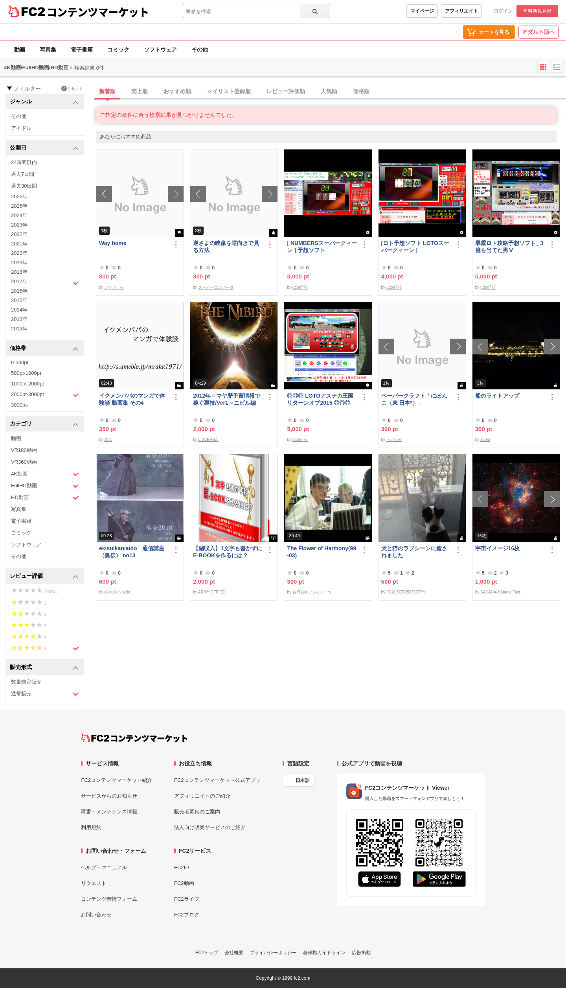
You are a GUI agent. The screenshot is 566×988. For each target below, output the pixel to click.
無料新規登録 (537, 11)
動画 (19, 49)
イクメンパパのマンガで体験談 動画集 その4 (132, 399)
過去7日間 (22, 174)
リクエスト (94, 883)
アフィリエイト (461, 11)
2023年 (19, 225)
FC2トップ (207, 952)
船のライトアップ (497, 396)
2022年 (19, 234)
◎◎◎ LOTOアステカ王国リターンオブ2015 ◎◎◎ (320, 399)
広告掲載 (361, 952)
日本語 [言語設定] (303, 780)
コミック (118, 49)
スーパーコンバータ (216, 287)
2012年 (19, 329)
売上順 (139, 91)
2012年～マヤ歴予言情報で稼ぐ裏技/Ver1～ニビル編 (226, 399)
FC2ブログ (186, 915)
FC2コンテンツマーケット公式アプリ (217, 780)
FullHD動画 (45, 486)
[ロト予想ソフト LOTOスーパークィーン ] (415, 246)
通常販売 (45, 694)
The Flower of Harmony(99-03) (321, 552)
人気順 (329, 91)
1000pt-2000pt (27, 384)
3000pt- (19, 405)
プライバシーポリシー (273, 952)
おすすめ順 (177, 91)
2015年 (19, 300)
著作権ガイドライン (324, 952)
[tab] (331, 92)
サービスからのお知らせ (109, 796)
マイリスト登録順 (229, 91)
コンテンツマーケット (98, 11)
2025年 (19, 206)
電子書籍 (82, 49)
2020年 (19, 253)
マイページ (422, 11)
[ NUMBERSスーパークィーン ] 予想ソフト (322, 246)
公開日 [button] (44, 148)
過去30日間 (24, 186)
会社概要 (233, 952)
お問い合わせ (96, 915)
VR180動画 (24, 450)
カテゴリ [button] (44, 424)
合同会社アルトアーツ (312, 592)
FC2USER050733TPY (406, 592)
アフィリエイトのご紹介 (202, 796)
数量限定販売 (26, 682)
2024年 (19, 215)
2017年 (45, 282)
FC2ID (181, 867)
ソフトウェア (160, 49)
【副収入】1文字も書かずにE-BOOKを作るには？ (227, 552)
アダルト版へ (538, 32)
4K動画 (45, 474)
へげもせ (394, 439)
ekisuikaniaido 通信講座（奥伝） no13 (131, 552)
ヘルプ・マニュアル (104, 867)
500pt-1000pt (26, 373)
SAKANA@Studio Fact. (500, 592)
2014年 (19, 310)
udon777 (300, 287)
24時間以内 (24, 162)
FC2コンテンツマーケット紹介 (116, 780)
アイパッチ (114, 287)
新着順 (107, 91)
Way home (113, 243)
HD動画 (45, 497)
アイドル (21, 128)
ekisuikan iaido (117, 592)
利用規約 (91, 827)
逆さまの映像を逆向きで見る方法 (226, 246)
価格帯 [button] (44, 348)
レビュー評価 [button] (44, 576)
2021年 (19, 244)
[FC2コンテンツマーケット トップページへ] (134, 737)
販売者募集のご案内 (197, 812)
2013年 (19, 319)
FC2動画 (184, 883)
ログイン (503, 11)
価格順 (361, 91)
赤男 (108, 439)
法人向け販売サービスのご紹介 (210, 827)
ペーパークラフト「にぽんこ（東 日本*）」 (414, 399)
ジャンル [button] (44, 102)
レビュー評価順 (285, 91)
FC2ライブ (186, 899)
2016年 (19, 291)
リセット (72, 88)
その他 (199, 49)
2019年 (19, 262)
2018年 (19, 272)
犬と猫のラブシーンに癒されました (414, 552)
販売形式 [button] (44, 667)
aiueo (485, 439)
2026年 (19, 196)
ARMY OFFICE (211, 592)
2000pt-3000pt (45, 394)
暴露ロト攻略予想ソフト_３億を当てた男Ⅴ (509, 246)
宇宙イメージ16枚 (497, 548)
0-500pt (19, 362)
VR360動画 (24, 462)
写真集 (48, 49)
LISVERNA (208, 439)
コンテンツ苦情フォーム (109, 899)
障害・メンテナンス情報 (109, 812)
